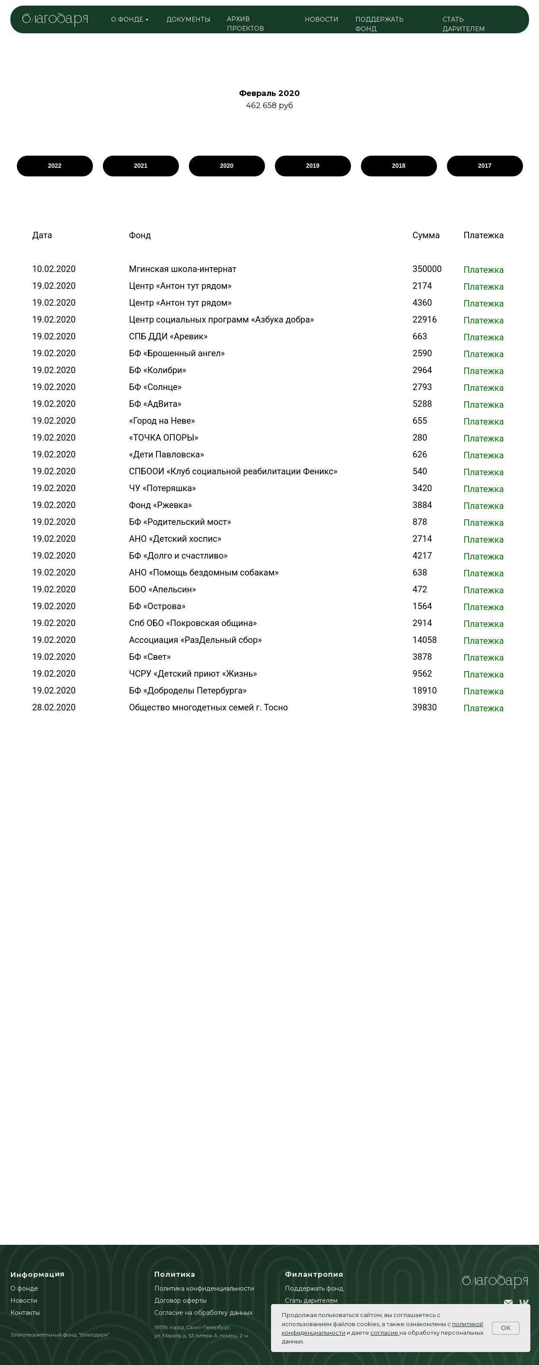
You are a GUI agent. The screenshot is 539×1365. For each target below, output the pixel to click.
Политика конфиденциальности (204, 1288)
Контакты (25, 1313)
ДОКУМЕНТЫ (188, 19)
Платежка (484, 270)
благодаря (55, 19)
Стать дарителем (311, 1300)
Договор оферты (180, 1300)
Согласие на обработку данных (203, 1313)
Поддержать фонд (314, 1288)
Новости (23, 1300)
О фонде (24, 1288)
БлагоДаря (495, 1281)
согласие (384, 1332)
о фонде (127, 19)
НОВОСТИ (321, 19)
